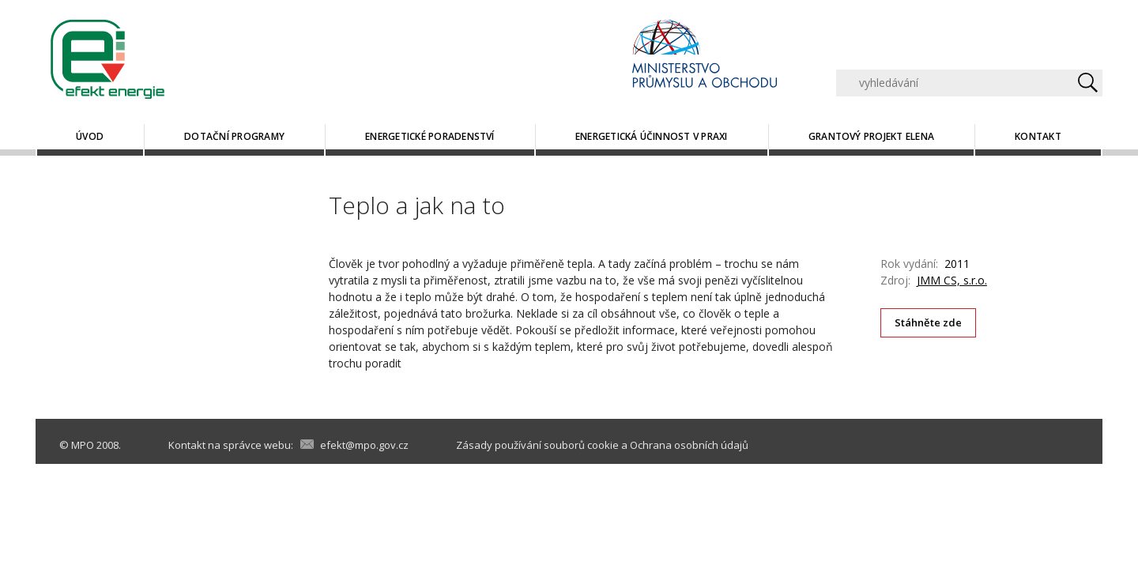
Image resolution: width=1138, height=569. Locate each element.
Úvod (90, 136)
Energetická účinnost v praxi (651, 136)
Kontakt (1038, 136)
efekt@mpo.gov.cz (364, 445)
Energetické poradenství (430, 136)
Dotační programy (234, 136)
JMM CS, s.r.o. (952, 280)
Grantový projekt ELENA (871, 136)
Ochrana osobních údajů (689, 445)
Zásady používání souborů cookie (537, 445)
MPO (82, 445)
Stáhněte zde (929, 322)
